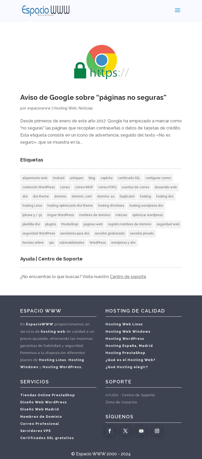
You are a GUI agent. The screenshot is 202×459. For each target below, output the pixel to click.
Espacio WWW (90, 453)
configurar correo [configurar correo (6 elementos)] (158, 178)
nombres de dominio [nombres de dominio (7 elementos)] (94, 215)
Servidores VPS (35, 431)
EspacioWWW (39, 324)
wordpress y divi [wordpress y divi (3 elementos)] (123, 242)
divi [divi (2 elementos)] (25, 196)
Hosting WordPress (124, 339)
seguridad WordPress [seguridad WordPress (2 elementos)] (38, 233)
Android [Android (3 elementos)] (58, 178)
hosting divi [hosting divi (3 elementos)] (164, 196)
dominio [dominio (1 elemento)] (60, 196)
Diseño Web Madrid (39, 409)
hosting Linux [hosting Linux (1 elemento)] (32, 205)
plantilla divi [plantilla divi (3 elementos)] (31, 224)
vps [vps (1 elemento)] (51, 242)
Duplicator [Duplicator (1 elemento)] (127, 196)
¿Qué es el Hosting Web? (130, 360)
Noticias (86, 108)
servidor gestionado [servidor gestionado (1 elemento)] (110, 233)
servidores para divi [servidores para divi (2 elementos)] (74, 233)
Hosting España (121, 346)
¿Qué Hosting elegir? (126, 367)
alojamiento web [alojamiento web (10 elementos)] (34, 178)
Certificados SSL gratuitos (47, 438)
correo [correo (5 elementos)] (65, 187)
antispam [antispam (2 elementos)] (76, 178)
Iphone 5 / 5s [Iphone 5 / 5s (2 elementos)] (32, 215)
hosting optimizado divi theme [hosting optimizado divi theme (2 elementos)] (70, 205)
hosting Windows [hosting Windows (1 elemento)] (111, 205)
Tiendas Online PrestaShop (47, 395)
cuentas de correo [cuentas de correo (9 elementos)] (135, 187)
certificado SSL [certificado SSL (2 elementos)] (129, 178)
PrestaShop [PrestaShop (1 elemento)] (69, 224)
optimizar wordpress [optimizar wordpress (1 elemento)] (147, 215)
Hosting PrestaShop (125, 353)
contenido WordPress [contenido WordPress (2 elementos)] (38, 187)
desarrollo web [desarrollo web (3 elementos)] (165, 187)
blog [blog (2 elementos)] (92, 178)
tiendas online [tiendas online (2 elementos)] (33, 242)
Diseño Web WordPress (43, 402)
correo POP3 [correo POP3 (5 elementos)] (107, 187)
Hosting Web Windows (127, 331)
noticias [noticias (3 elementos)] (121, 215)
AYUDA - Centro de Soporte (130, 395)
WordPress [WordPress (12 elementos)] (97, 242)
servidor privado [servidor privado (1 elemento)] (142, 233)
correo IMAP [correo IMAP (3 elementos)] (84, 187)
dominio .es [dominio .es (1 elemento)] (105, 196)
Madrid (146, 346)
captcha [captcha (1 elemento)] (106, 178)
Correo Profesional (39, 424)
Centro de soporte (128, 276)
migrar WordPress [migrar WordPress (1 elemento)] (60, 215)
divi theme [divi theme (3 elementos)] (41, 196)
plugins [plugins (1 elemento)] (50, 224)
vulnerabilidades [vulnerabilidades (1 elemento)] (71, 242)
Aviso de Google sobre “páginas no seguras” (93, 97)
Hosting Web (65, 108)
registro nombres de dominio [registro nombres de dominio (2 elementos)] (129, 224)
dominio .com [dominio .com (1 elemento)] (82, 196)
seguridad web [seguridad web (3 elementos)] (167, 224)
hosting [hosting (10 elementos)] (145, 196)
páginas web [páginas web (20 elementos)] (93, 224)
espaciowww (39, 108)
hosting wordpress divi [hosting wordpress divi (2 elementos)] (146, 205)
